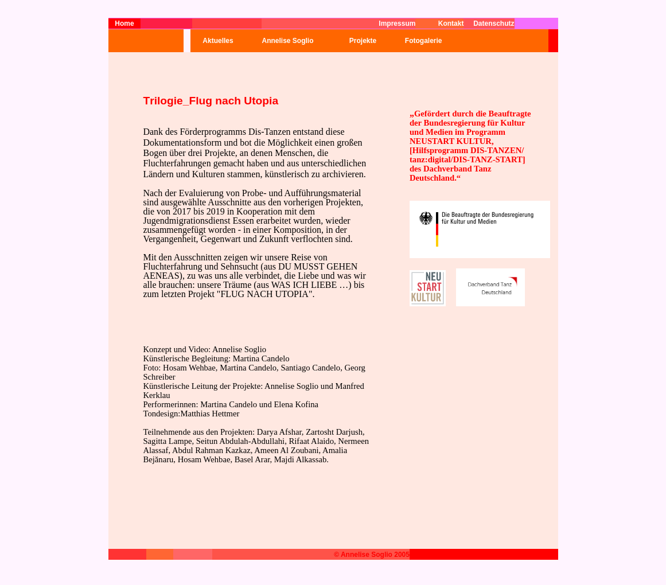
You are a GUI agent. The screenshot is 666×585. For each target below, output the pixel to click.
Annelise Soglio (287, 41)
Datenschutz (493, 24)
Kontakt (451, 24)
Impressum (397, 24)
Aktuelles (217, 41)
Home (124, 24)
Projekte (362, 41)
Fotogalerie (420, 41)
